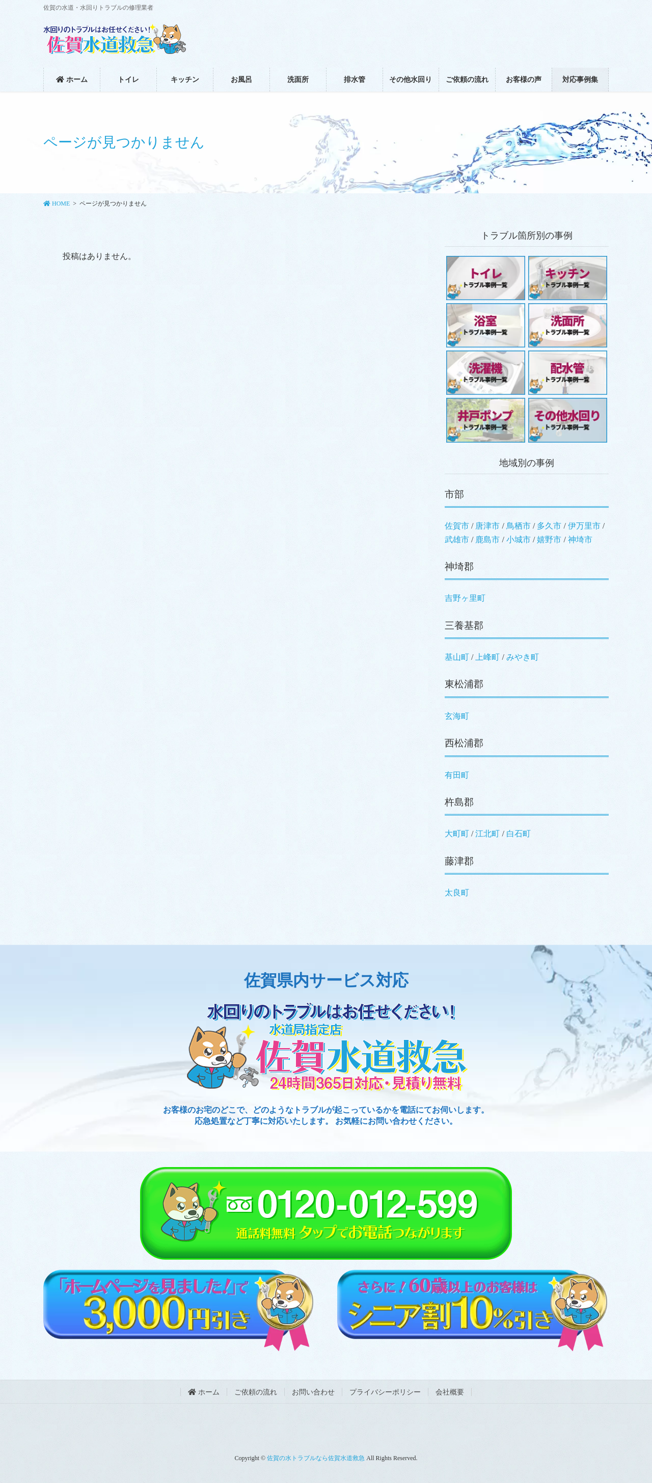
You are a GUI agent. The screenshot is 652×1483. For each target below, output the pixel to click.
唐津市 (487, 525)
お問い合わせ (313, 1392)
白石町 (518, 833)
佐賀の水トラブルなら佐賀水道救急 (316, 1458)
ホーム (204, 1392)
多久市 (549, 525)
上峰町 (487, 657)
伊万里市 (584, 525)
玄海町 (457, 716)
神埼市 (580, 539)
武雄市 (457, 539)
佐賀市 (457, 525)
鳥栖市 (518, 525)
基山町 (457, 657)
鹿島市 (487, 539)
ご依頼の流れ (255, 1392)
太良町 (457, 892)
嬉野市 (549, 539)
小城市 (518, 539)
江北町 (487, 833)
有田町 (457, 775)
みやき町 (522, 657)
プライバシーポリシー (385, 1392)
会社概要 (450, 1392)
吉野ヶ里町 (465, 598)
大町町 (457, 833)
